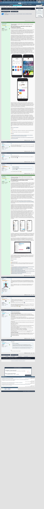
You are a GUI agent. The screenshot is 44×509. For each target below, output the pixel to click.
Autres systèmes (11, 8)
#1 (34, 22)
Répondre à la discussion (6, 11)
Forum (3, 8)
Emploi (24, 0)
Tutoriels (8, 0)
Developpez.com (29, 391)
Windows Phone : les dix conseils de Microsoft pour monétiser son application (12, 382)
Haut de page (32, 391)
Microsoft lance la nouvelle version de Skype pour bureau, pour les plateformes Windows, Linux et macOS (21, 273)
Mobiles (20, 3)
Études (28, 0)
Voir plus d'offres (28, 375)
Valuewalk (16, 127)
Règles (16, 6)
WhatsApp (12, 39)
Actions (6, 6)
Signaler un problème (15, 11)
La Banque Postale (10, 374)
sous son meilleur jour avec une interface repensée (26, 201)
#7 (34, 296)
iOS (24, 3)
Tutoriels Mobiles (21, 4)
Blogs (14, 0)
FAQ (11, 0)
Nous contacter (25, 391)
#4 (34, 163)
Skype (14, 127)
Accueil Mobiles (12, 4)
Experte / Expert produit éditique (10, 373)
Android (23, 3)
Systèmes (6, 8)
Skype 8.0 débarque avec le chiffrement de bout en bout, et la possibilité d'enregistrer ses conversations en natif (22, 268)
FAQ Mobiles (25, 4)
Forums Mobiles (16, 4)
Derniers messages (3, 6)
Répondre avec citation (27, 140)
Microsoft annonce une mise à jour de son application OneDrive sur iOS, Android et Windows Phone (15, 379)
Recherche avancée (41, 6)
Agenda (12, 6)
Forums (4, 0)
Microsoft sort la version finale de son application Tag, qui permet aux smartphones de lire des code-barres (16, 384)
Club (33, 0)
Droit (31, 0)
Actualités (7, 356)
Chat (17, 0)
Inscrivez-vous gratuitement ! (17, 5)
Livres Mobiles (29, 4)
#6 (34, 277)
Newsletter (20, 0)
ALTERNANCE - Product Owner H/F (10, 370)
